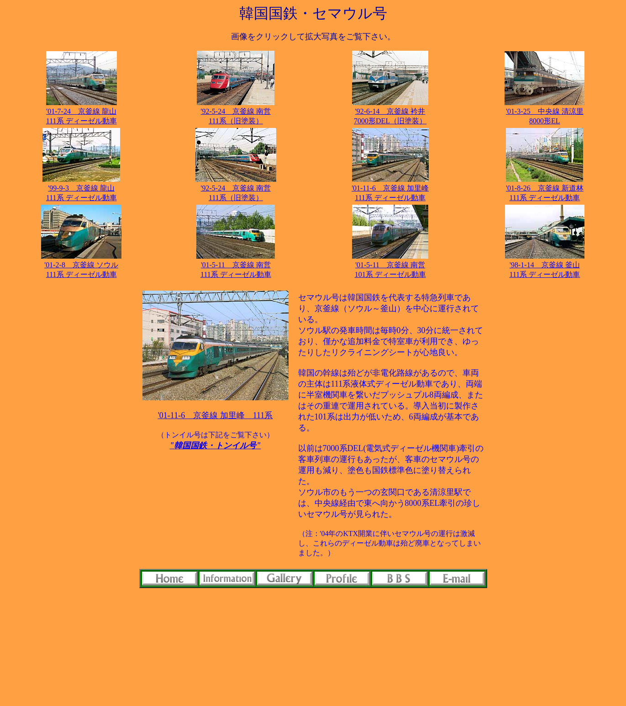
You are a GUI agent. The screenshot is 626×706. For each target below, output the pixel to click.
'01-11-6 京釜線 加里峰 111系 (215, 415)
